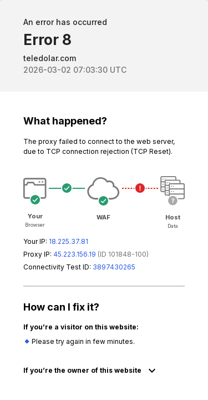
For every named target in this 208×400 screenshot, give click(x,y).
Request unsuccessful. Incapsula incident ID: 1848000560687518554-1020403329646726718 (104, 200)
